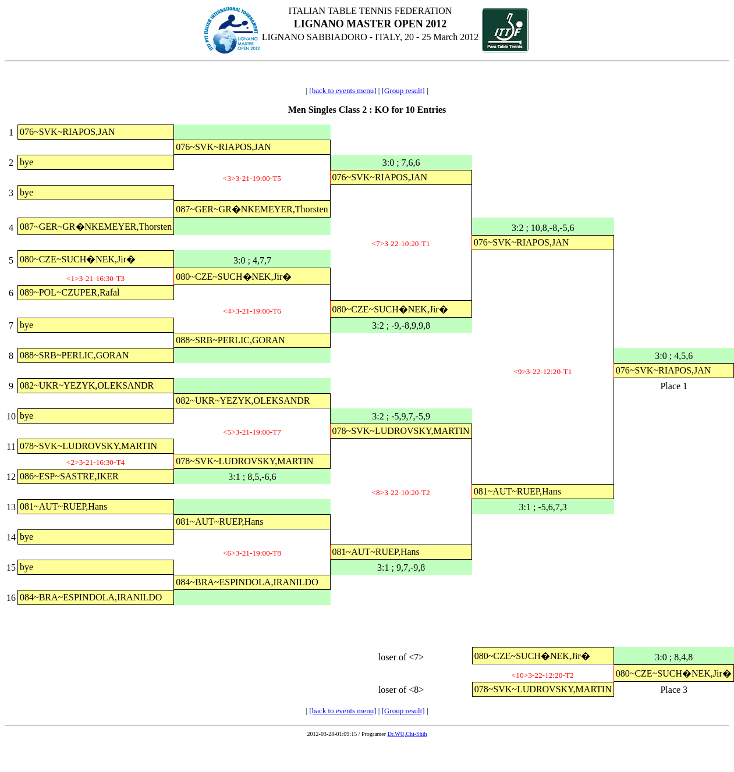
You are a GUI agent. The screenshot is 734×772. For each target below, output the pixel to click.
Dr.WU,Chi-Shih (407, 734)
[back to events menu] (342, 90)
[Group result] (403, 90)
